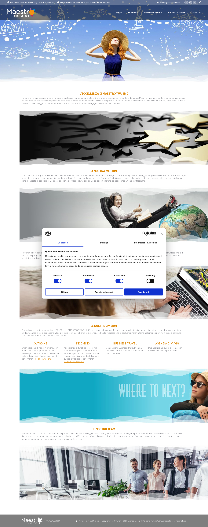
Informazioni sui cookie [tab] (145, 243)
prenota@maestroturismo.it (169, 2)
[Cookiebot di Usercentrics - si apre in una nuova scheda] (144, 234)
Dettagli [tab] (104, 243)
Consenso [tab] (63, 243)
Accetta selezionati (104, 292)
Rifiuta (64, 292)
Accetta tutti (144, 292)
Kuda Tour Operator (44, 359)
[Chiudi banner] (162, 234)
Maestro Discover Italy (74, 361)
